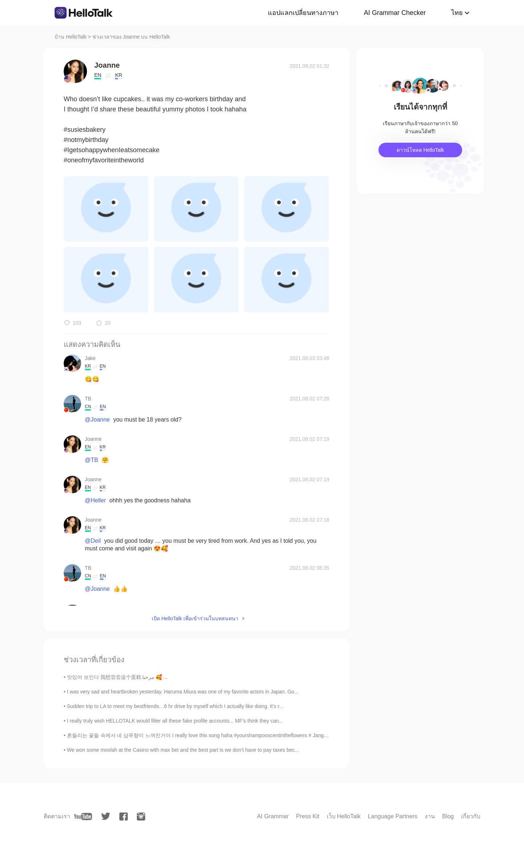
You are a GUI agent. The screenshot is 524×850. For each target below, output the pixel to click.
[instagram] (141, 817)
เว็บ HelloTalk (344, 816)
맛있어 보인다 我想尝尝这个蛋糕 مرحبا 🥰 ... (117, 677)
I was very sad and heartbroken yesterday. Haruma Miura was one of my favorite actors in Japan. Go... (182, 692)
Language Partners (392, 816)
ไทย (457, 12)
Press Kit (307, 816)
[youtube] (83, 816)
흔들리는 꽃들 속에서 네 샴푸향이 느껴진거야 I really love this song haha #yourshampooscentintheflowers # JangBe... (200, 735)
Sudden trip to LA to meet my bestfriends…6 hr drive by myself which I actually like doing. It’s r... (175, 706)
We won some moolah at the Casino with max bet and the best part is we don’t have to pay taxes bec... (183, 750)
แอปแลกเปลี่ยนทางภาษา (303, 12)
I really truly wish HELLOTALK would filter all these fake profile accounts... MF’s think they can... (175, 721)
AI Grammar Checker (395, 12)
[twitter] (105, 816)
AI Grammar (273, 816)
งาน (430, 816)
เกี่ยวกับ (470, 816)
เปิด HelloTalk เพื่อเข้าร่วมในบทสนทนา (195, 618)
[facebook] (123, 817)
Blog (448, 816)
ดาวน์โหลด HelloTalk (420, 150)
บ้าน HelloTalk (71, 37)
